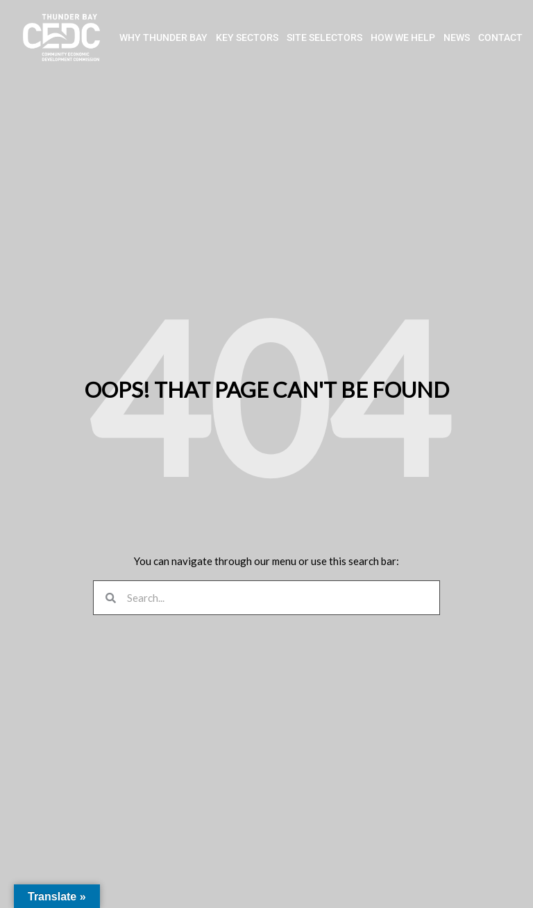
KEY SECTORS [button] (247, 38)
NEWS (456, 38)
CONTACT (500, 38)
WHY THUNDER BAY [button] (163, 38)
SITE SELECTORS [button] (324, 38)
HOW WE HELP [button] (403, 38)
